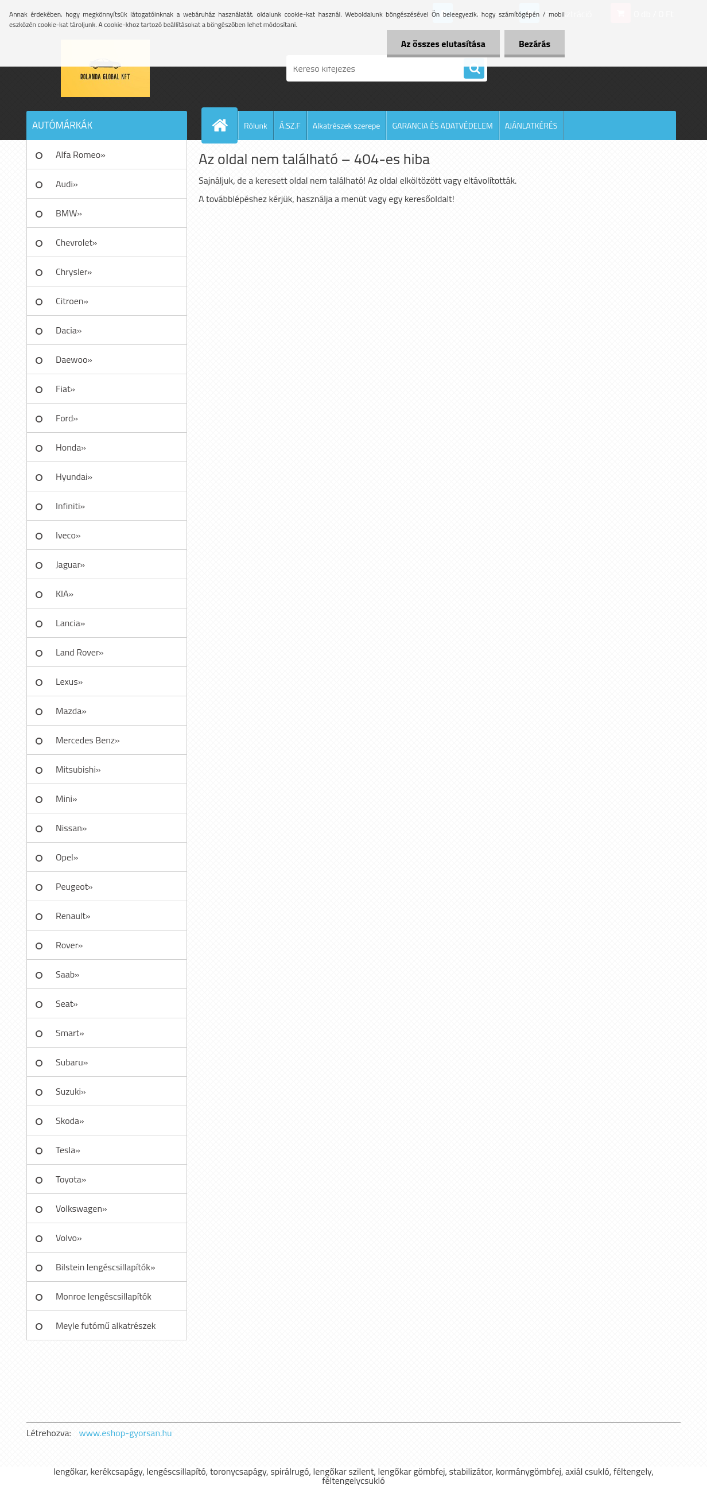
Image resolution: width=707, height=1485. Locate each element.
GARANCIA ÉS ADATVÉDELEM (442, 125)
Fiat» (65, 389)
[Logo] (105, 68)
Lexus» (69, 681)
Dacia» (68, 330)
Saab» (68, 974)
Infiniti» (70, 506)
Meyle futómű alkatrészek (106, 1325)
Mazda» (71, 711)
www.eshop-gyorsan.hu (125, 1433)
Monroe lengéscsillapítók (104, 1296)
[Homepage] (224, 125)
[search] (474, 69)
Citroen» (72, 301)
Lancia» (70, 623)
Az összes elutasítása (443, 44)
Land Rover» (80, 652)
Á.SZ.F (290, 125)
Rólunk (255, 125)
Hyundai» (74, 476)
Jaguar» (70, 564)
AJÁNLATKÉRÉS (531, 125)
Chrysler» (74, 271)
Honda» (71, 447)
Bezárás (534, 44)
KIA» (64, 593)
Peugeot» (74, 886)
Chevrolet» (76, 242)
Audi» (67, 184)
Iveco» (68, 535)
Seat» (67, 1003)
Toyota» (71, 1179)
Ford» (67, 418)
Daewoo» (74, 359)
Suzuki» (71, 1091)
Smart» (70, 1033)
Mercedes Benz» (88, 740)
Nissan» (71, 828)
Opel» (67, 857)
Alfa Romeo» (81, 154)
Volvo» (69, 1237)
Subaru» (72, 1062)
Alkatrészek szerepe (346, 125)
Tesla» (68, 1150)
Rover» (69, 945)
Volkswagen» (81, 1208)
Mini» (66, 798)
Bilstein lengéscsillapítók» (106, 1267)
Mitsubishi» (78, 769)
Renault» (73, 915)
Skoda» (70, 1120)
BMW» (69, 213)
